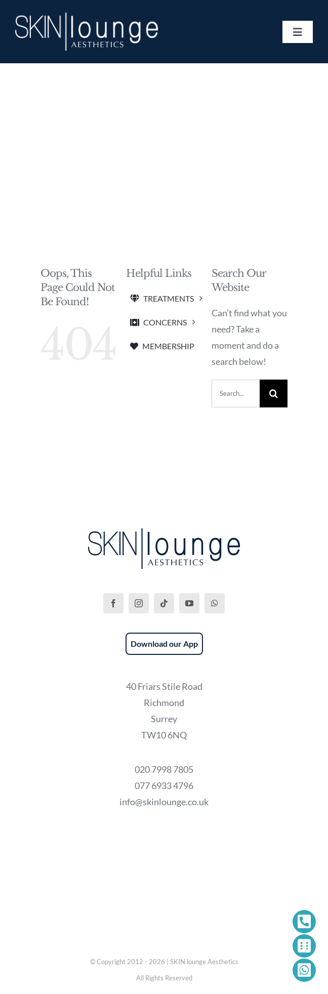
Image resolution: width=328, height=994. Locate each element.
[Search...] (236, 393)
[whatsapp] (214, 603)
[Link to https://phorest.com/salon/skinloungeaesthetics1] (304, 946)
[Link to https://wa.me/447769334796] (304, 970)
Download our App (164, 643)
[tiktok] (164, 603)
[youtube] (189, 603)
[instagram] (139, 603)
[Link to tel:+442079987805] (304, 921)
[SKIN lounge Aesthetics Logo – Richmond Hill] (86, 17)
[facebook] (113, 603)
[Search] (274, 393)
